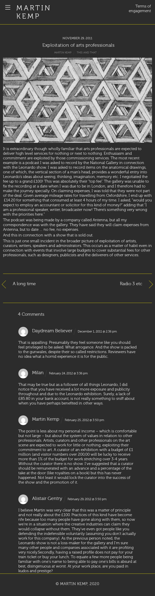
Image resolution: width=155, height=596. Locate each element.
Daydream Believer (52, 330)
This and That (87, 52)
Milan (38, 372)
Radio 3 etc (131, 284)
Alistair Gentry (47, 498)
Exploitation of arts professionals (78, 45)
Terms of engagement (140, 8)
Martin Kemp (33, 12)
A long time (24, 284)
